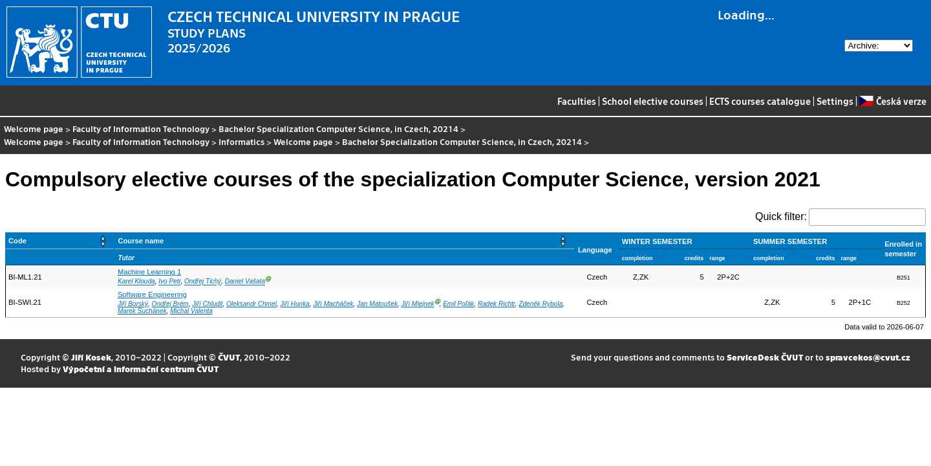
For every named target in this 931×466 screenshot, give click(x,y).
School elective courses (652, 101)
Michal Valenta (191, 311)
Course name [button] (141, 241)
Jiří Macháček (333, 303)
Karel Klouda (136, 281)
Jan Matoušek (377, 303)
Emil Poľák (458, 303)
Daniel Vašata (245, 281)
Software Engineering (152, 294)
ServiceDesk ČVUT (765, 357)
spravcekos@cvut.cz (868, 357)
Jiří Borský (133, 303)
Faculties (576, 101)
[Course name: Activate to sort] (345, 241)
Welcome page (33, 128)
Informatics (241, 141)
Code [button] (17, 241)
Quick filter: (781, 216)
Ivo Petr (169, 281)
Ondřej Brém (170, 303)
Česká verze (892, 101)
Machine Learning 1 (149, 272)
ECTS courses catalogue (760, 101)
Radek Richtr (496, 303)
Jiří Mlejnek (417, 303)
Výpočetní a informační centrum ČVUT (141, 368)
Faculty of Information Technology (140, 128)
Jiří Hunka (294, 303)
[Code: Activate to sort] (60, 241)
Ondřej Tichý (202, 281)
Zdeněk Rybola (540, 303)
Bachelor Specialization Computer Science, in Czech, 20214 (338, 128)
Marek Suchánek (142, 311)
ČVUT (229, 357)
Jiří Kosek (91, 357)
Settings (835, 101)
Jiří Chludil (207, 303)
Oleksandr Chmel (251, 303)
